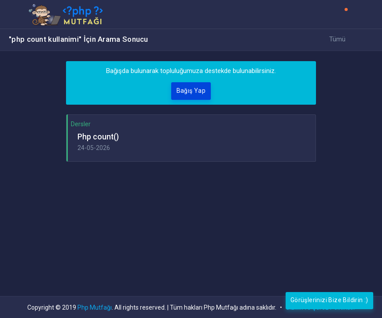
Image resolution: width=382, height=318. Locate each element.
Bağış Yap (191, 90)
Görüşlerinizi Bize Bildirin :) (329, 299)
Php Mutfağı (94, 307)
